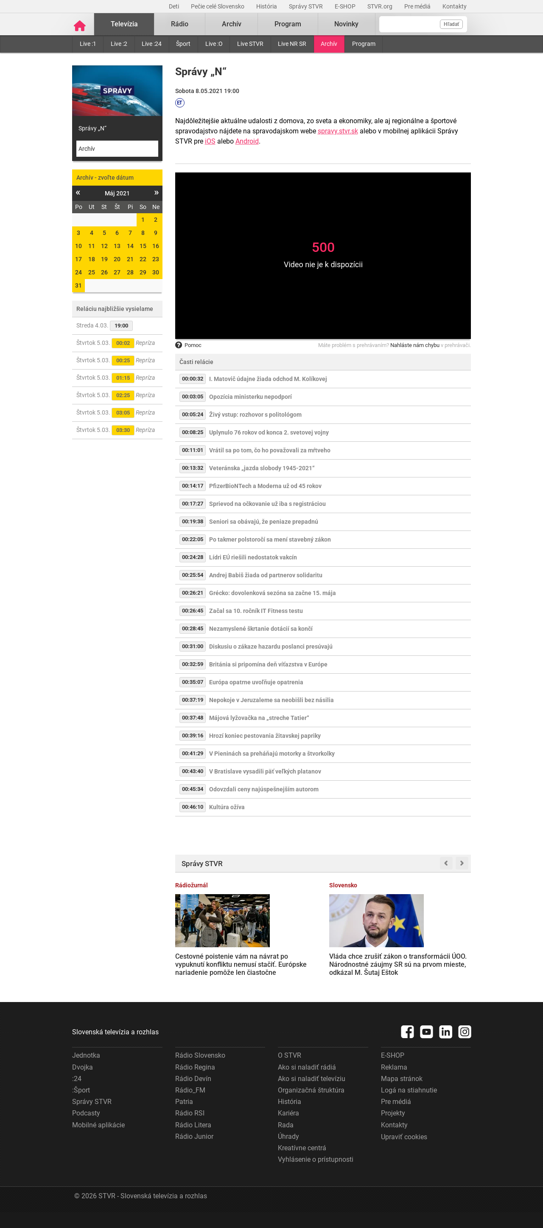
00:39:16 (192, 735)
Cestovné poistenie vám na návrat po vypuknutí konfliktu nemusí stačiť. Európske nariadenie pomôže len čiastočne (206, 963)
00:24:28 (192, 557)
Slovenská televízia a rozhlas (115, 1048)
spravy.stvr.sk (338, 131)
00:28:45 (192, 628)
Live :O (214, 43)
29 (143, 272)
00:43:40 (192, 771)
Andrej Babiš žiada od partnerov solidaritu (265, 575)
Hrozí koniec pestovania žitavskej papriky (265, 735)
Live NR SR (292, 43)
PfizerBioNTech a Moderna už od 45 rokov (265, 486)
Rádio (179, 24)
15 (143, 246)
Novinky (346, 24)
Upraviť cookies (404, 1153)
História (267, 6)
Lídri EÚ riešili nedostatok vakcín (253, 557)
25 (91, 272)
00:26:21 (192, 593)
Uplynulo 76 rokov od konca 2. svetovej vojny (269, 432)
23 (155, 259)
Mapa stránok (402, 1094)
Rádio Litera (193, 1140)
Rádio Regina (195, 1083)
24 (78, 272)
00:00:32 (192, 378)
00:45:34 (192, 789)
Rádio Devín (193, 1094)
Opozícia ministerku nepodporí (250, 396)
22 (143, 259)
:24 (76, 1094)
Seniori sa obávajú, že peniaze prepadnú (263, 521)
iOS (210, 141)
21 (130, 259)
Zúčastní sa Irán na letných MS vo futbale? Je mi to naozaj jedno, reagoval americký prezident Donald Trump (358, 963)
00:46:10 (192, 807)
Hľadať (451, 24)
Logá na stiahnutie (409, 1106)
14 (130, 246)
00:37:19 (192, 700)
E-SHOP (346, 6)
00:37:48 (192, 717)
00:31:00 (192, 646)
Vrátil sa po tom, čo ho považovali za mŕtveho (269, 450)
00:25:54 (192, 575)
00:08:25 (192, 432)
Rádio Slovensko (200, 1071)
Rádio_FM (190, 1106)
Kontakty (454, 6)
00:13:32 (192, 468)
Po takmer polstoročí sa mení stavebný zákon (270, 539)
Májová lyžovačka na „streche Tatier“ (259, 717)
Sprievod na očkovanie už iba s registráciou (267, 503)
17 (78, 259)
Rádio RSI (189, 1129)
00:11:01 (192, 450)
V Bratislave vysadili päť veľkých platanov (265, 771)
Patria (184, 1117)
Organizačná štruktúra (311, 1106)
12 (104, 246)
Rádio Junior (194, 1152)
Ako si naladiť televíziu (311, 1094)
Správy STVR (306, 6)
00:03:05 (192, 396)
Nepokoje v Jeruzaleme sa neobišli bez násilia (271, 700)
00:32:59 (192, 664)
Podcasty (86, 1129)
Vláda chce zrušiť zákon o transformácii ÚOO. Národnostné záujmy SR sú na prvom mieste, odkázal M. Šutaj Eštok (283, 963)
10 (78, 246)
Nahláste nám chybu (414, 345)
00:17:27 (192, 503)
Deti (174, 6)
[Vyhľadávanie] (423, 24)
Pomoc (188, 345)
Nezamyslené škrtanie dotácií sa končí (261, 628)
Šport (183, 43)
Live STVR (250, 43)
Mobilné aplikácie (98, 1140)
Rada (286, 1140)
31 (78, 285)
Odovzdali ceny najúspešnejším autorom (264, 789)
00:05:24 (192, 414)
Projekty (393, 1129)
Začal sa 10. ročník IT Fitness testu (256, 610)
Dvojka (82, 1083)
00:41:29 (192, 753)
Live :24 (152, 43)
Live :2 (119, 43)
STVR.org (380, 6)
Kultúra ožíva (227, 807)
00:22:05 (192, 539)
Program (363, 43)
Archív (329, 43)
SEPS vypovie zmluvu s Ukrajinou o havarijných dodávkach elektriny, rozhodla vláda (437, 955)
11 (91, 246)
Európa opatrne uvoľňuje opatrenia (256, 682)
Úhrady (288, 1152)
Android (247, 141)
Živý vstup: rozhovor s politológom (255, 414)
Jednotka (86, 1071)
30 (155, 272)
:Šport (81, 1106)
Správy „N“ (92, 128)
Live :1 (88, 43)
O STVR (289, 1071)
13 (117, 246)
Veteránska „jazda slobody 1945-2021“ (262, 468)
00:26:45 (192, 610)
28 (130, 272)
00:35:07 (192, 682)
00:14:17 (192, 486)
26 (104, 272)
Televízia (124, 24)
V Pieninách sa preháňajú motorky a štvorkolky (272, 753)
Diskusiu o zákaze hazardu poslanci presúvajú (271, 646)
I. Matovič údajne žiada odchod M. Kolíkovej (268, 378)
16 (155, 246)
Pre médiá (418, 6)
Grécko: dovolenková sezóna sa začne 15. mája (272, 593)
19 (104, 259)
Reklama (394, 1083)
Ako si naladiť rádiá (307, 1083)
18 (91, 259)
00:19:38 (192, 521)
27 (117, 272)
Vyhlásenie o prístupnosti (315, 1175)
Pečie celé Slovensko (218, 6)
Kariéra (288, 1129)
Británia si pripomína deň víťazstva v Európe (268, 664)
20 (117, 259)
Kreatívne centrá (302, 1164)
